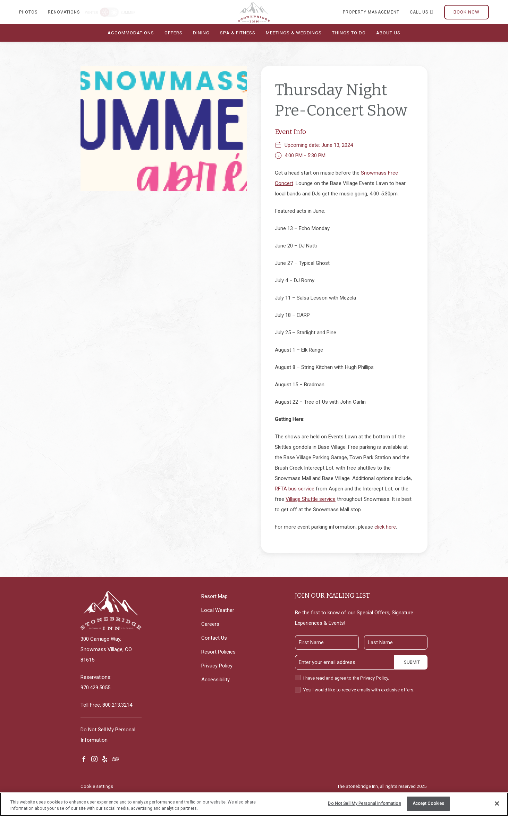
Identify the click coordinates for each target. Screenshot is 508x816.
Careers (210, 624)
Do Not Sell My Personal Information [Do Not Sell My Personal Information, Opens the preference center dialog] (364, 803)
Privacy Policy (216, 666)
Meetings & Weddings (294, 32)
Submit (412, 662)
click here (385, 527)
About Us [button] (388, 32)
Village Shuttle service (311, 499)
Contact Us (214, 638)
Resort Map (214, 596)
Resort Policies (218, 652)
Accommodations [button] (131, 32)
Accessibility (215, 679)
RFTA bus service (294, 489)
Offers (173, 32)
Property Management (371, 12)
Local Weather (217, 610)
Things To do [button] (349, 32)
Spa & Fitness (237, 32)
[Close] (497, 803)
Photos (28, 12)
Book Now (467, 12)
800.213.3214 (117, 705)
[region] (254, 804)
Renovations (64, 12)
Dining (201, 32)
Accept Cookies (428, 803)
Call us (422, 12)
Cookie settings (97, 786)
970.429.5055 (95, 687)
